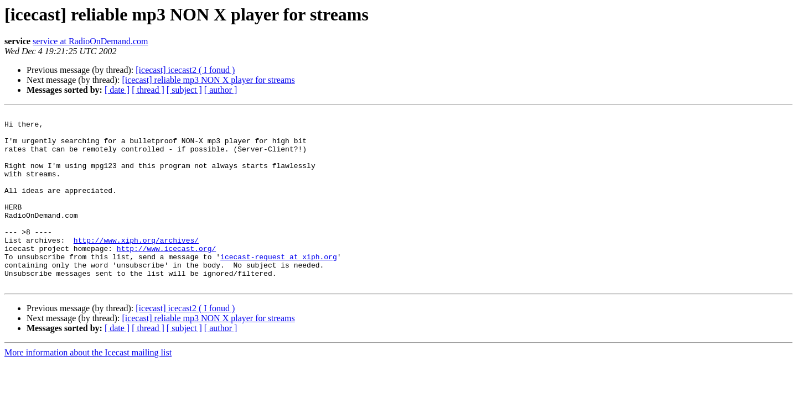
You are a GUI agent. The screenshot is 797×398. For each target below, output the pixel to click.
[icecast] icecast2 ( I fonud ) (185, 70)
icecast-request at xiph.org (278, 286)
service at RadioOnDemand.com (90, 41)
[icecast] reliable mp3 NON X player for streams (208, 80)
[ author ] (220, 90)
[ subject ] (184, 90)
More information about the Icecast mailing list (88, 387)
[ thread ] (148, 90)
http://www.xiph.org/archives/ (136, 266)
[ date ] (117, 90)
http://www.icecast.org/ (166, 276)
